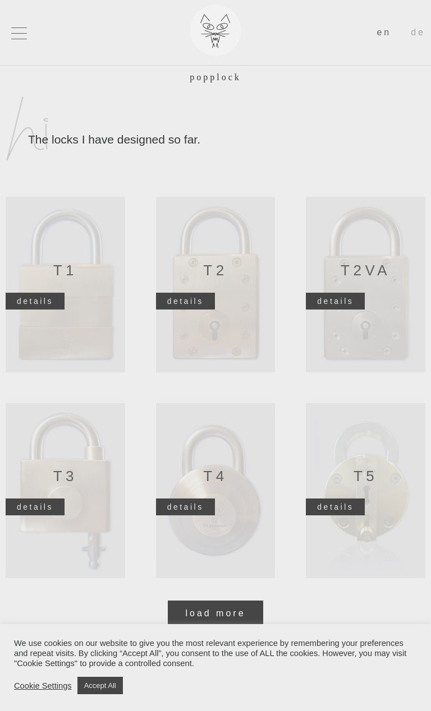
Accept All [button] (100, 685)
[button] (19, 33)
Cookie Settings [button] (43, 685)
